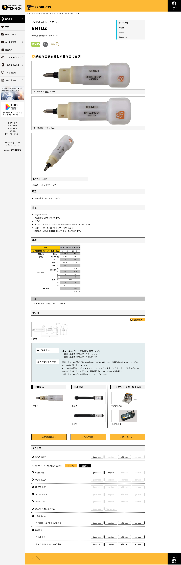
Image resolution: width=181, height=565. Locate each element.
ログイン (71, 466)
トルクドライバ (47, 13)
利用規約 (13, 131)
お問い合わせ (12, 126)
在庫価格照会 (49, 437)
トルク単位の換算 (12, 65)
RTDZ (35, 406)
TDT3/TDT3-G (117, 406)
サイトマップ (12, 128)
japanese (97, 457)
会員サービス (12, 123)
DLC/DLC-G (116, 424)
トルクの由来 (10, 72)
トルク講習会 (10, 80)
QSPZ (74, 424)
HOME (29, 13)
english (111, 472)
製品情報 (8, 19)
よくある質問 (10, 42)
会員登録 (84, 466)
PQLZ (74, 406)
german (138, 523)
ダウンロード (10, 34)
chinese (124, 457)
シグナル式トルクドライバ (65, 13)
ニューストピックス (13, 57)
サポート (8, 26)
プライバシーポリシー (12, 134)
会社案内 (8, 49)
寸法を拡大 (137, 319)
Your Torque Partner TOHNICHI (12, 7)
